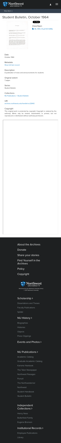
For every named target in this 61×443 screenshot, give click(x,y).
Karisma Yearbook (25, 365)
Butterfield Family (25, 418)
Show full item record (12, 65)
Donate (21, 249)
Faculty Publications (26, 307)
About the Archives (28, 244)
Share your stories (28, 255)
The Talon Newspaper (27, 370)
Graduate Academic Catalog (29, 361)
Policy (20, 268)
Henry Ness (22, 413)
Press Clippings (24, 336)
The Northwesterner (26, 383)
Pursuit (20, 378)
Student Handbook (25, 391)
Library (20, 437)
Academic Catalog (25, 357)
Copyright (23, 274)
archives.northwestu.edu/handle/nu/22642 (19, 103)
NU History (24, 318)
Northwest (22, 387)
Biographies (22, 323)
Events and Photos (29, 342)
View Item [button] (8, 11)
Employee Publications (27, 433)
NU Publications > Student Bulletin (17, 96)
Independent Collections (25, 407)
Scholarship (25, 298)
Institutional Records (30, 428)
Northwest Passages (26, 374)
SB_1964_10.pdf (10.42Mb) (42, 29)
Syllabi (20, 312)
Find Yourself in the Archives (28, 262)
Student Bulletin (24, 396)
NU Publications (27, 352)
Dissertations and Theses (28, 303)
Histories (21, 327)
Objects (20, 331)
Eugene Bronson (24, 422)
